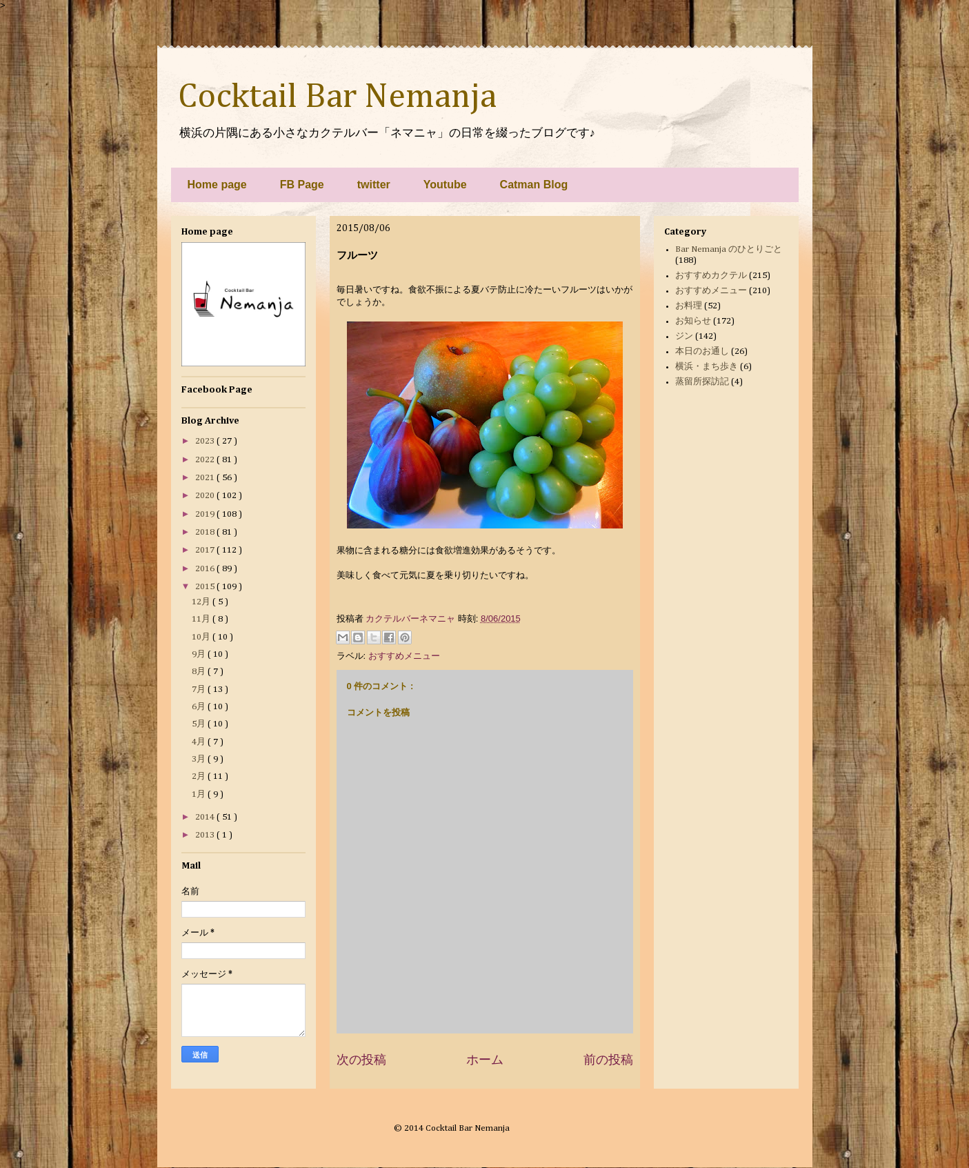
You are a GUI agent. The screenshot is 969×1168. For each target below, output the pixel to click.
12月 (202, 601)
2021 (206, 477)
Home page (217, 184)
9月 (200, 654)
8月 (200, 671)
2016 (206, 568)
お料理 (688, 305)
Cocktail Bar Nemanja (337, 97)
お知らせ (693, 321)
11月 (202, 619)
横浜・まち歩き (706, 366)
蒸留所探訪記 (702, 381)
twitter (373, 184)
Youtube (445, 184)
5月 (200, 724)
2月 (200, 776)
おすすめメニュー (404, 656)
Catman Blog (534, 184)
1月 (200, 794)
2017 (206, 550)
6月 (200, 706)
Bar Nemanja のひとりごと (728, 249)
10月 (202, 637)
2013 (206, 835)
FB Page (302, 184)
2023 (206, 441)
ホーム (484, 1060)
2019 (206, 514)
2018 (206, 532)
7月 (200, 689)
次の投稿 (361, 1060)
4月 (200, 742)
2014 (206, 817)
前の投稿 (608, 1060)
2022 (206, 459)
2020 (206, 495)
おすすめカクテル (711, 275)
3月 (200, 759)
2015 (206, 586)
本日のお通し (702, 351)
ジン (684, 336)
